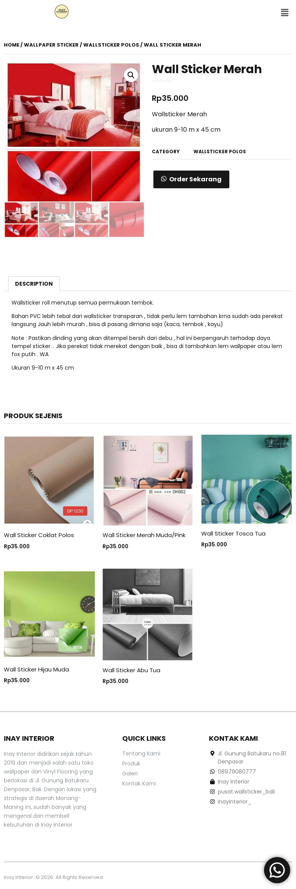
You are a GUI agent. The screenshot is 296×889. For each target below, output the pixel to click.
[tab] (34, 283)
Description (34, 284)
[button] (284, 12)
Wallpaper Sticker (51, 45)
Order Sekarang (195, 179)
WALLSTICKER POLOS (111, 45)
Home (11, 45)
